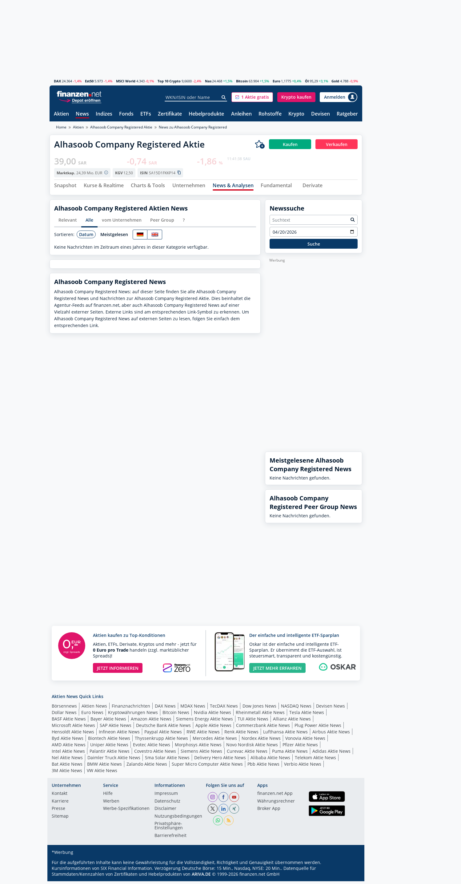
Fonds (126, 114)
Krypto (296, 114)
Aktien (61, 114)
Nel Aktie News (67, 760)
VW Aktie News (102, 773)
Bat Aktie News (67, 766)
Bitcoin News (175, 715)
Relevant (67, 223)
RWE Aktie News (203, 734)
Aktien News (94, 708)
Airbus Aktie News (331, 734)
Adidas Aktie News (331, 753)
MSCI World (125, 81)
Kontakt (59, 796)
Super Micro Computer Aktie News (207, 766)
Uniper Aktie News (109, 747)
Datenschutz (167, 803)
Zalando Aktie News (146, 766)
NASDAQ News (296, 708)
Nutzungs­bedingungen (178, 818)
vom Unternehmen (122, 223)
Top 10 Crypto (169, 81)
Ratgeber (347, 114)
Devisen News (330, 708)
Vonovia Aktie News (305, 741)
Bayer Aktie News (108, 721)
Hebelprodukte (206, 114)
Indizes (104, 114)
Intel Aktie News (68, 753)
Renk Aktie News (241, 734)
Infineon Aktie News (119, 734)
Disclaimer (165, 811)
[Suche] (224, 97)
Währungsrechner (276, 803)
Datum (86, 237)
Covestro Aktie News (155, 753)
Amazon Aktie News (151, 721)
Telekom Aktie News (315, 760)
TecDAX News (224, 708)
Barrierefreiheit (170, 838)
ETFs (145, 114)
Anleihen (241, 114)
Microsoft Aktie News (73, 728)
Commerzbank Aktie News (263, 728)
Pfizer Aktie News (300, 747)
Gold (335, 81)
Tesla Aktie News (306, 715)
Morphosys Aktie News (198, 747)
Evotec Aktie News (151, 747)
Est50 (89, 81)
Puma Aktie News (290, 753)
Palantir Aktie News (110, 753)
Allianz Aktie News (292, 721)
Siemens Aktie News (201, 753)
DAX (57, 81)
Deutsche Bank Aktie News (163, 728)
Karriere (60, 803)
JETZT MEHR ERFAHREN (277, 670)
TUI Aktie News (253, 721)
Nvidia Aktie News (212, 715)
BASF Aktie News (69, 721)
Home (61, 127)
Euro (276, 81)
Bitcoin (242, 81)
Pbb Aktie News (263, 766)
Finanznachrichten (131, 708)
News (82, 114)
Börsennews (64, 708)
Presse (58, 811)
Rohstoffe (270, 114)
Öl (307, 81)
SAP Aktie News (115, 728)
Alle (89, 223)
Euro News (92, 715)
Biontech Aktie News (109, 741)
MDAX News (192, 708)
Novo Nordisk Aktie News (252, 747)
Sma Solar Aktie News (167, 760)
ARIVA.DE (201, 877)
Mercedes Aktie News (215, 741)
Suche (313, 246)
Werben (111, 803)
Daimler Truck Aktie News (113, 760)
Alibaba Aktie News (270, 760)
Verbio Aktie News (302, 766)
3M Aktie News (67, 773)
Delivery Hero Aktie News (220, 760)
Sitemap (60, 818)
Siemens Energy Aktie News (204, 721)
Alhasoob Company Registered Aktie (121, 127)
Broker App (268, 811)
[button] (252, 97)
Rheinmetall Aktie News (260, 715)
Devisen (320, 114)
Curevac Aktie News (247, 753)
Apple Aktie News (213, 728)
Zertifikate (170, 114)
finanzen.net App (275, 796)
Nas (208, 81)
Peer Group (162, 223)
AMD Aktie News (69, 747)
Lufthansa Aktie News (285, 734)
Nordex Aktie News (261, 741)
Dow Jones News (259, 708)
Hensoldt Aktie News (73, 734)
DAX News (165, 708)
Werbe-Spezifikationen (126, 811)
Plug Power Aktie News (318, 728)
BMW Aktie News (104, 766)
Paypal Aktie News (163, 734)
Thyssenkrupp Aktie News (161, 741)
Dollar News (64, 715)
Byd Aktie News (67, 741)
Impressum (166, 796)
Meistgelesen (114, 237)
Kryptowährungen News (133, 715)
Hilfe (108, 796)
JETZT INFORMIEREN (117, 670)
